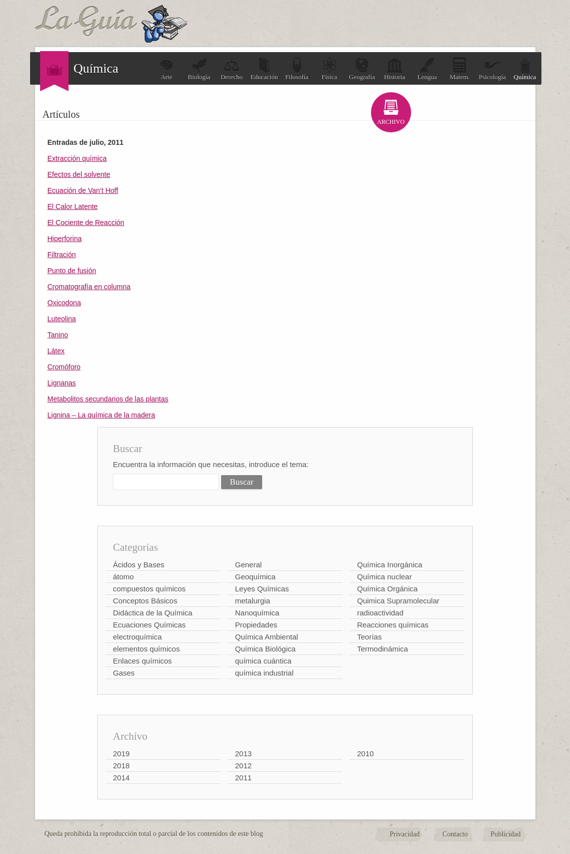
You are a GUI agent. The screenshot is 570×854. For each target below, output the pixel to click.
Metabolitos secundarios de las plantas (108, 399)
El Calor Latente (73, 206)
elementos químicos (146, 649)
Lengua (427, 69)
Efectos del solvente (79, 174)
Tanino (58, 335)
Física (329, 69)
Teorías (369, 636)
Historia (394, 69)
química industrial (264, 673)
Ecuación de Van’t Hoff (83, 190)
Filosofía (296, 69)
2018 (121, 765)
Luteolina (62, 319)
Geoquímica (255, 576)
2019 (121, 753)
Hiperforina (65, 239)
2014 (121, 777)
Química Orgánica (387, 588)
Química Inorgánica (389, 564)
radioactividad (380, 612)
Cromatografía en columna (89, 287)
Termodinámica (382, 649)
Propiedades (256, 624)
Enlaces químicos (142, 661)
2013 (243, 753)
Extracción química (77, 158)
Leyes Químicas (262, 588)
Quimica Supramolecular (398, 600)
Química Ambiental (266, 636)
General (248, 564)
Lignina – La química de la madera (101, 415)
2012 (243, 765)
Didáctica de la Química (152, 612)
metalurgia (252, 600)
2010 (365, 753)
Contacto (455, 834)
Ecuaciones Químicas (149, 624)
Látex (56, 351)
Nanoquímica (257, 612)
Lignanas (62, 383)
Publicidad (506, 834)
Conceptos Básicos (145, 600)
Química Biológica (265, 649)
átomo (123, 576)
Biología (199, 69)
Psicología (492, 69)
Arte (166, 69)
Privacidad (405, 834)
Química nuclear (384, 576)
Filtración (62, 255)
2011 (243, 777)
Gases (123, 673)
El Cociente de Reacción (86, 223)
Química (525, 69)
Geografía (362, 69)
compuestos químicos (149, 588)
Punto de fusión (72, 271)
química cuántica (263, 661)
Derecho (232, 69)
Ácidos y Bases (138, 564)
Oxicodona (64, 303)
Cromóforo (64, 367)
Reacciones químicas (393, 624)
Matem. (460, 69)
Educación (264, 69)
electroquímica (137, 636)
